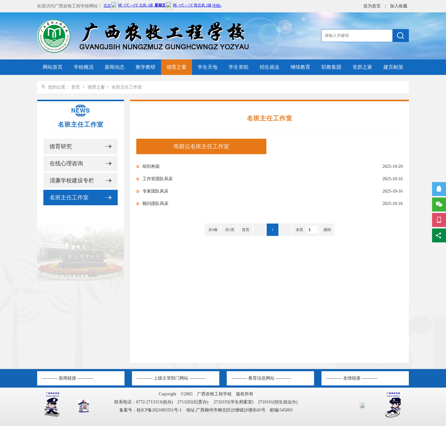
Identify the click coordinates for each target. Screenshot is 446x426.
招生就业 (269, 67)
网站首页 (53, 67)
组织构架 (151, 166)
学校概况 (84, 67)
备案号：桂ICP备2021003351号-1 (150, 410)
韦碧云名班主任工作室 (201, 146)
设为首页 (372, 6)
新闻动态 (115, 67)
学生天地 (207, 67)
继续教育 (300, 67)
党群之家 (362, 67)
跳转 (327, 230)
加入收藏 (398, 6)
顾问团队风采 (155, 203)
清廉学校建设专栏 (72, 180)
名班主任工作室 (127, 87)
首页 (75, 87)
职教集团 (331, 67)
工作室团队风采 (157, 178)
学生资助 (238, 67)
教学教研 (145, 67)
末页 (299, 230)
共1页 (229, 230)
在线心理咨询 (66, 163)
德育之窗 (176, 67)
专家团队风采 (155, 191)
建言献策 (393, 67)
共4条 (213, 230)
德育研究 (61, 146)
